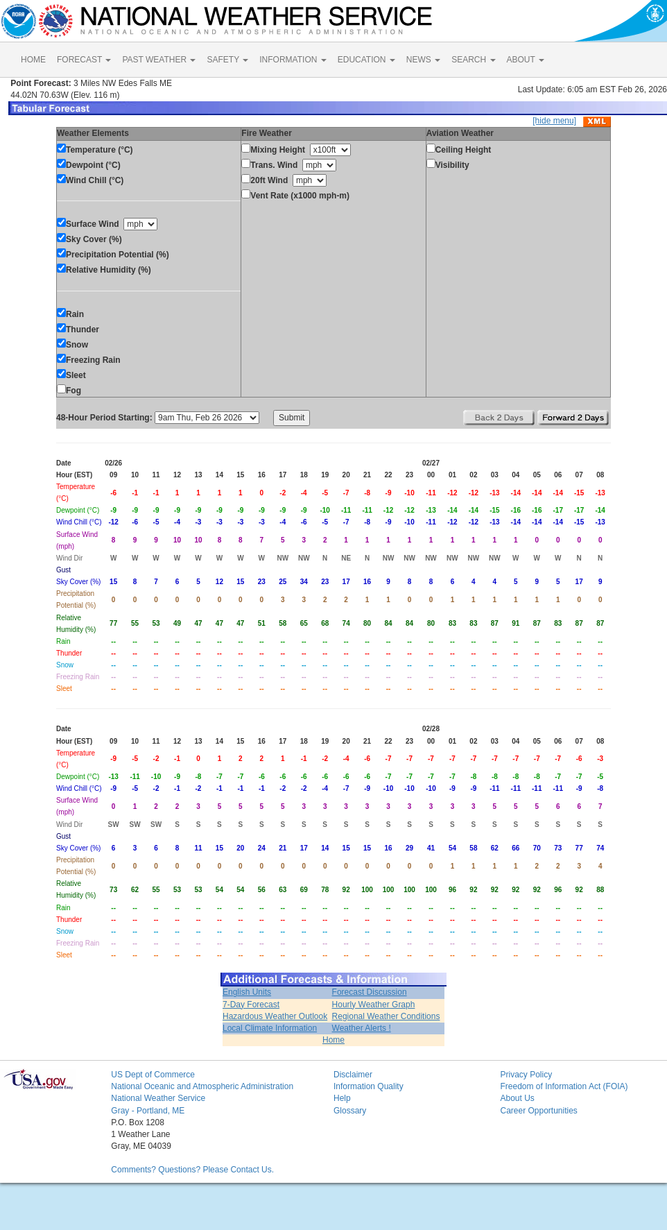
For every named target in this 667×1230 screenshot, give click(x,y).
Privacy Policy (526, 1074)
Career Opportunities (538, 1111)
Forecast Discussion (369, 992)
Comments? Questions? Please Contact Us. (192, 1170)
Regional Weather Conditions (386, 1016)
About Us (517, 1098)
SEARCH (473, 60)
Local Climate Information (270, 1028)
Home (333, 1040)
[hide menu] (554, 121)
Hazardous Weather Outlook (275, 1016)
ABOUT (525, 60)
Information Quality (369, 1086)
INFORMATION (292, 60)
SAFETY (227, 60)
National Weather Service (158, 1098)
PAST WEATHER (159, 60)
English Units (247, 992)
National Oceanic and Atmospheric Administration (202, 1086)
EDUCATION (366, 60)
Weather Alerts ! (361, 1028)
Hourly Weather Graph (373, 1004)
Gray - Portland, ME (147, 1111)
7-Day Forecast (251, 1004)
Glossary (350, 1111)
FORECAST (84, 60)
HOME (33, 60)
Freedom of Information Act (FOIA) (563, 1086)
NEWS (423, 60)
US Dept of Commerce (153, 1074)
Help (342, 1098)
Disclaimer (353, 1074)
